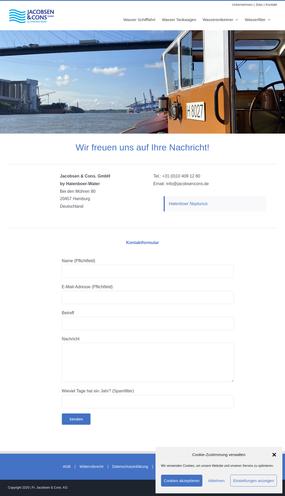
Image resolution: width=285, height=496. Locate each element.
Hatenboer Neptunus (188, 203)
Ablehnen (216, 480)
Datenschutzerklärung (130, 466)
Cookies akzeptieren (182, 480)
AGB (67, 466)
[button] (274, 454)
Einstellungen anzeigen (253, 480)
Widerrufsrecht (91, 466)
